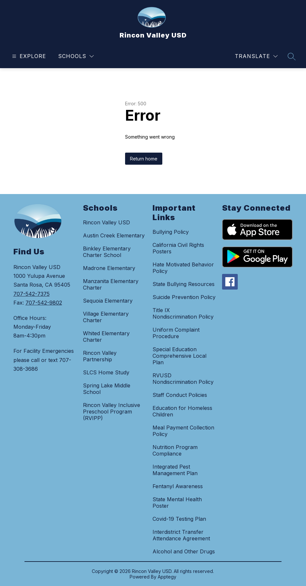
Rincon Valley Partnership (100, 356)
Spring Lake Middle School (106, 388)
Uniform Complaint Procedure (176, 332)
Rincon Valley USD (106, 222)
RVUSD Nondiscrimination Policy (183, 378)
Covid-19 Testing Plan (179, 519)
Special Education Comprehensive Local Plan (179, 356)
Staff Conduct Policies (180, 395)
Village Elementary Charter (106, 316)
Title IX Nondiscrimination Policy (183, 313)
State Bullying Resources (184, 284)
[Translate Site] (256, 56)
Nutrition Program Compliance (175, 450)
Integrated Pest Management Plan (175, 469)
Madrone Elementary (109, 268)
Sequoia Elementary (108, 300)
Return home (143, 158)
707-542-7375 (31, 294)
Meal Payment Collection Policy (183, 430)
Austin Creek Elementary (114, 235)
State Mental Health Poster (177, 502)
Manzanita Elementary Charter (110, 284)
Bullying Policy (171, 232)
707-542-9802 (43, 302)
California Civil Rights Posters (178, 248)
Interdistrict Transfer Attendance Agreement (181, 535)
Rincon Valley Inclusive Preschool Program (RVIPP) (111, 411)
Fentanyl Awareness (178, 486)
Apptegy (167, 576)
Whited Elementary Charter (106, 336)
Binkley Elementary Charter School (107, 251)
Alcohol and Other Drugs (184, 551)
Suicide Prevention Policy (184, 297)
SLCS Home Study (106, 372)
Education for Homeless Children (182, 411)
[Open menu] (28, 56)
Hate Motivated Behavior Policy (183, 267)
